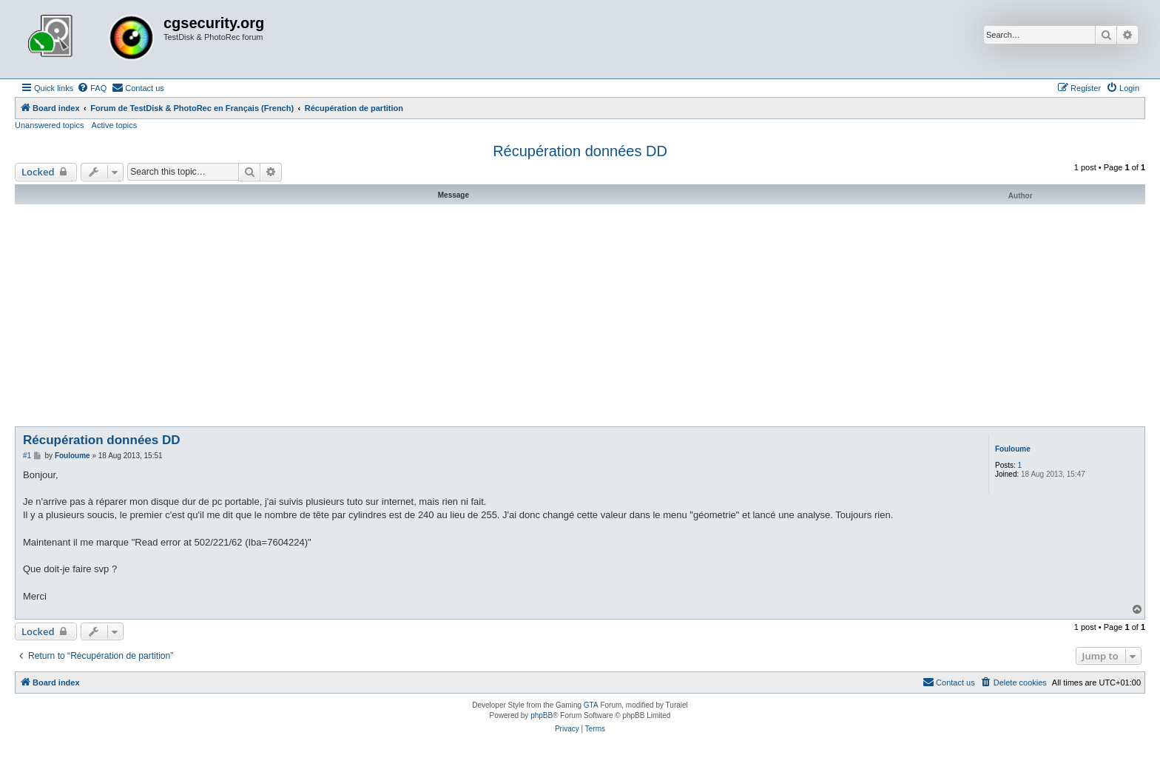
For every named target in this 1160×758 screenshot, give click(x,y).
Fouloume (1013, 449)
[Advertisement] (580, 315)
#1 (27, 456)
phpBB (541, 715)
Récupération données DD (580, 151)
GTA (591, 705)
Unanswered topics (49, 125)
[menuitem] (92, 88)
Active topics (115, 125)
